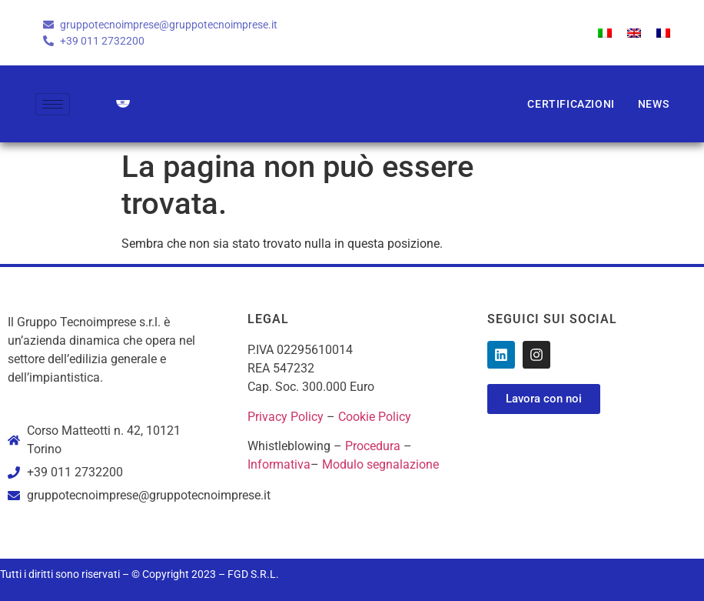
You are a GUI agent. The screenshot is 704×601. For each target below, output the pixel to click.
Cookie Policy (374, 416)
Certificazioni (570, 104)
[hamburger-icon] (52, 104)
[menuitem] (604, 32)
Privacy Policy (285, 416)
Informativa (278, 464)
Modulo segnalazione (380, 464)
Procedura (372, 446)
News (653, 104)
